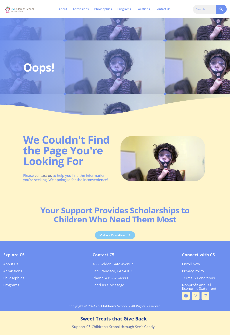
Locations (143, 9)
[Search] (221, 9)
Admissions (81, 9)
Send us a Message (108, 286)
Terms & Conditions (198, 279)
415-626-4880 (116, 279)
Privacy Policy (193, 272)
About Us (11, 265)
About (63, 9)
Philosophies (103, 9)
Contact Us (162, 9)
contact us (43, 175)
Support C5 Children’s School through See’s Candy (113, 328)
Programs (124, 9)
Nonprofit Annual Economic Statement (199, 288)
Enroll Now (191, 265)
